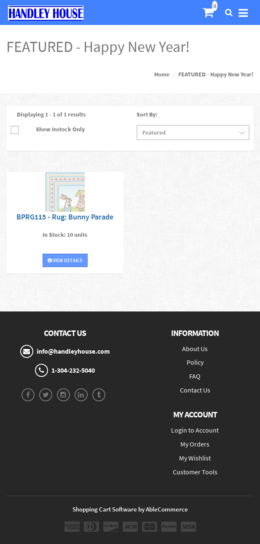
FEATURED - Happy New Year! (216, 74)
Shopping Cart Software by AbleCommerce (130, 509)
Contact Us (195, 390)
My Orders (194, 444)
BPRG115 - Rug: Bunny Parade (64, 217)
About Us (195, 348)
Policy (195, 362)
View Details (65, 260)
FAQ (195, 376)
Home (161, 74)
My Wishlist (195, 458)
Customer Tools (195, 472)
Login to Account (195, 430)
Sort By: (147, 114)
